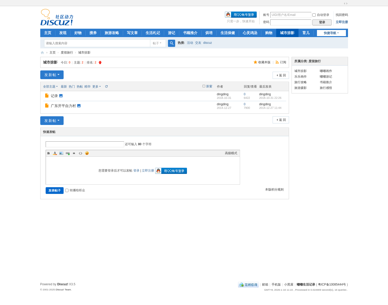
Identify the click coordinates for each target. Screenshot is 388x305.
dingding (222, 94)
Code (80, 153)
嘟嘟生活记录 (42, 52)
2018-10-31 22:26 (270, 97)
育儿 (306, 33)
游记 (171, 33)
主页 (47, 33)
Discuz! (62, 284)
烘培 (209, 33)
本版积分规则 (274, 189)
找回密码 (342, 15)
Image (61, 153)
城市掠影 (287, 33)
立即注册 (342, 22)
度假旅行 (67, 52)
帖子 (156, 43)
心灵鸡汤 (250, 33)
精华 (87, 86)
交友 (198, 43)
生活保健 (228, 33)
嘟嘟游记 (326, 76)
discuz (207, 43)
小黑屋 (288, 284)
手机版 (276, 284)
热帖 (80, 86)
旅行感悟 (326, 88)
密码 (266, 22)
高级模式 (231, 153)
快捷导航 (330, 33)
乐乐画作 (300, 76)
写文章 (132, 33)
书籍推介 (190, 33)
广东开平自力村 (63, 106)
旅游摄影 (300, 88)
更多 (95, 86)
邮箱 (265, 284)
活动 (190, 43)
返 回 (282, 75)
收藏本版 (264, 62)
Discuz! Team (63, 289)
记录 (54, 96)
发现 (62, 33)
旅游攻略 (112, 33)
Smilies (86, 153)
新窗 (209, 86)
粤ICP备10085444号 (332, 284)
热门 (72, 86)
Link (67, 153)
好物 (78, 33)
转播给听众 (75, 190)
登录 (136, 170)
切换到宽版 (345, 3)
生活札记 (153, 33)
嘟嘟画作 (326, 71)
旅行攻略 (300, 82)
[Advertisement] (194, 242)
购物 (268, 33)
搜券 (93, 33)
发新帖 (50, 75)
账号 (266, 15)
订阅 (283, 62)
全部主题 (49, 86)
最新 (64, 86)
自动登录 (320, 15)
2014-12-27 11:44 (270, 107)
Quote (74, 153)
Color (54, 153)
